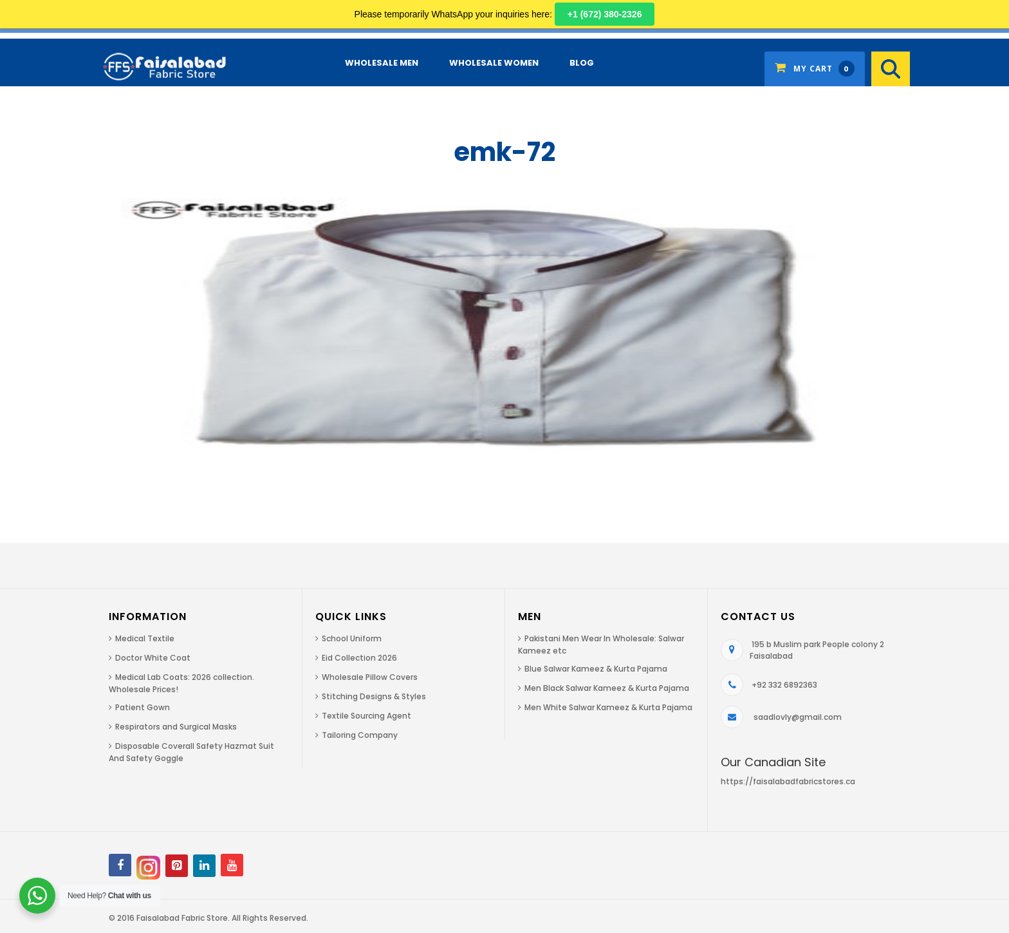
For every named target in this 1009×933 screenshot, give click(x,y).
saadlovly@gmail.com (798, 717)
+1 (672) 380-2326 (605, 14)
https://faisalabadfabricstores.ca (788, 781)
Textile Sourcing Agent (366, 715)
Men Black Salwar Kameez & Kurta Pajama (606, 688)
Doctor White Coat (152, 657)
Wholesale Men (381, 63)
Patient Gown (142, 707)
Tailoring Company (360, 735)
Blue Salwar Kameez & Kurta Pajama (595, 668)
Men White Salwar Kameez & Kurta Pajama (608, 707)
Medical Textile (144, 638)
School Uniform (352, 638)
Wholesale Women (494, 63)
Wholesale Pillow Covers (370, 677)
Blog (581, 63)
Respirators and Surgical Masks (176, 726)
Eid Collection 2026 (359, 657)
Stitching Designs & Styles (374, 696)
